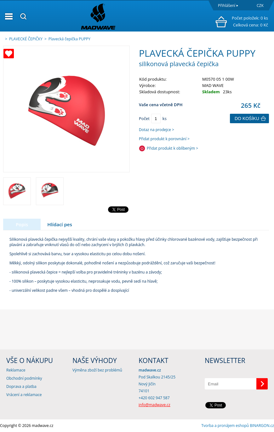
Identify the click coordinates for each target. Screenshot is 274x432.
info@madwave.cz (154, 404)
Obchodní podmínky (24, 378)
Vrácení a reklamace (24, 394)
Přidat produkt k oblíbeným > (172, 148)
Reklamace (15, 370)
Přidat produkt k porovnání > (164, 138)
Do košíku (247, 118)
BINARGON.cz (262, 425)
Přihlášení (226, 5)
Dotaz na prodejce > (156, 129)
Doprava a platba (21, 386)
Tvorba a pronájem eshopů (225, 425)
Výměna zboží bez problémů (97, 370)
